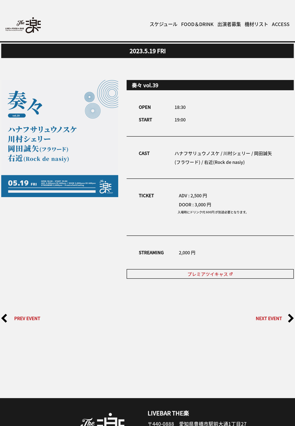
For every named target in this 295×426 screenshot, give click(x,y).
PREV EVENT (20, 318)
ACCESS (280, 24)
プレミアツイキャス (210, 274)
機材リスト (256, 24)
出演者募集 (229, 24)
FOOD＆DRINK (197, 24)
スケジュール (163, 24)
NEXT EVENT (275, 318)
